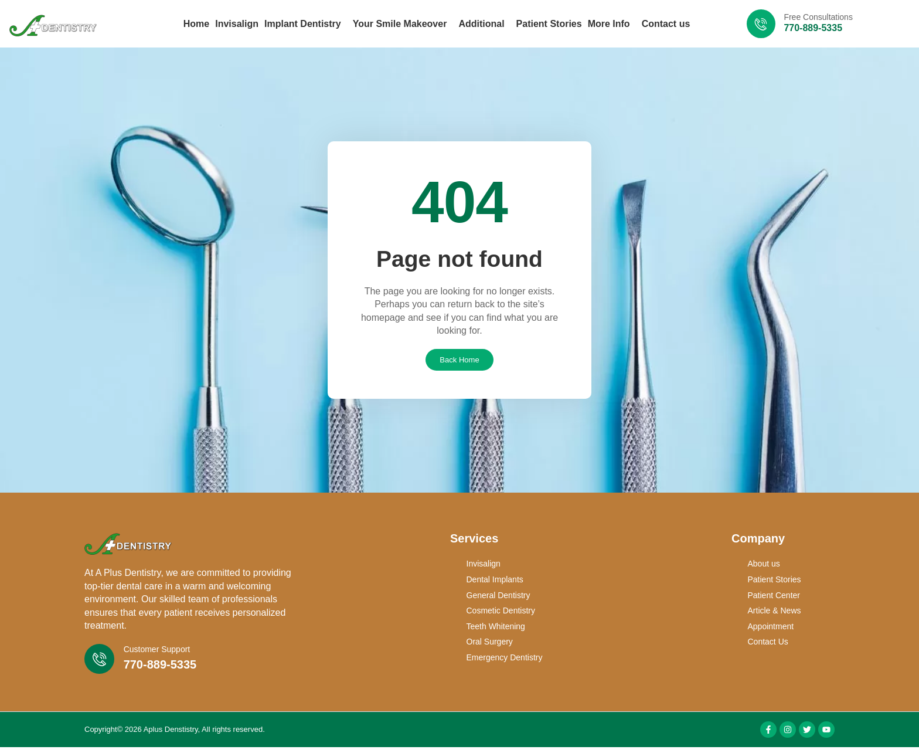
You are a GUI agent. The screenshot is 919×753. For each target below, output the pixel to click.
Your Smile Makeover (403, 24)
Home (196, 24)
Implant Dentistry (305, 24)
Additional (484, 24)
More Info (612, 24)
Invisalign (236, 24)
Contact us (666, 24)
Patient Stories (549, 24)
